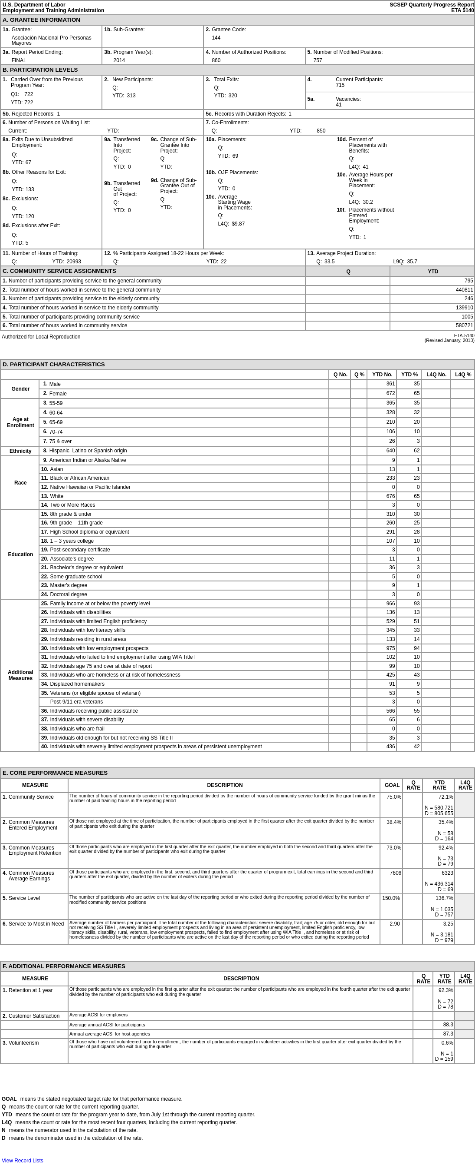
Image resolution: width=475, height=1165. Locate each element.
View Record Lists (22, 1161)
